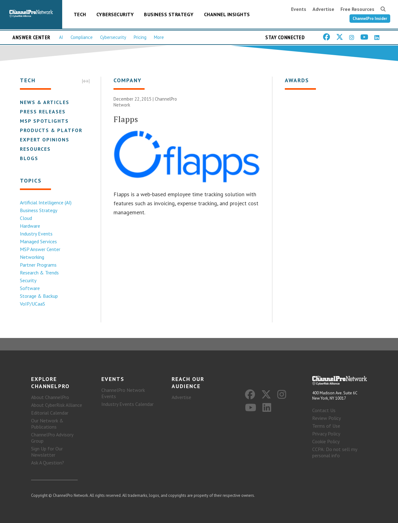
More (159, 37)
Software (30, 288)
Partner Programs (38, 265)
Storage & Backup (39, 296)
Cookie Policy (326, 441)
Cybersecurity (115, 14)
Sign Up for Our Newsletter (47, 451)
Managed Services (38, 241)
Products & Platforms (55, 130)
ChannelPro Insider (370, 18)
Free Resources (357, 9)
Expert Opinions (44, 139)
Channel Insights (227, 14)
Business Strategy (169, 14)
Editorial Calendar (49, 413)
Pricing (140, 37)
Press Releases (43, 111)
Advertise (323, 9)
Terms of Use (326, 426)
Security (28, 280)
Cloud (26, 218)
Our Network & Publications (47, 423)
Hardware (30, 226)
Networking (32, 257)
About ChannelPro (50, 397)
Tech (80, 14)
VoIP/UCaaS (32, 304)
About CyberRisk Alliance (56, 405)
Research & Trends (39, 272)
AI (61, 37)
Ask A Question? (47, 462)
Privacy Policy (326, 433)
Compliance (82, 37)
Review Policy (326, 418)
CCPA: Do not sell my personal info (334, 452)
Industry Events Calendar (127, 404)
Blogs (29, 158)
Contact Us (324, 410)
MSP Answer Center (40, 249)
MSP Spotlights (44, 121)
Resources (35, 149)
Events (298, 9)
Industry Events (36, 234)
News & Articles (44, 102)
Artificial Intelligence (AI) (46, 202)
